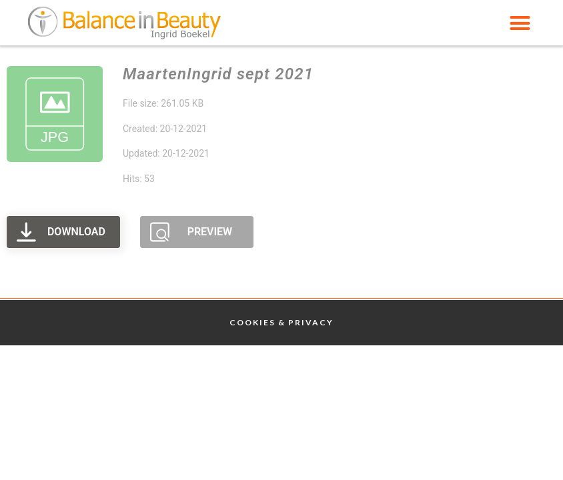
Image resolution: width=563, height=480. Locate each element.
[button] (519, 22)
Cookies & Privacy (281, 322)
